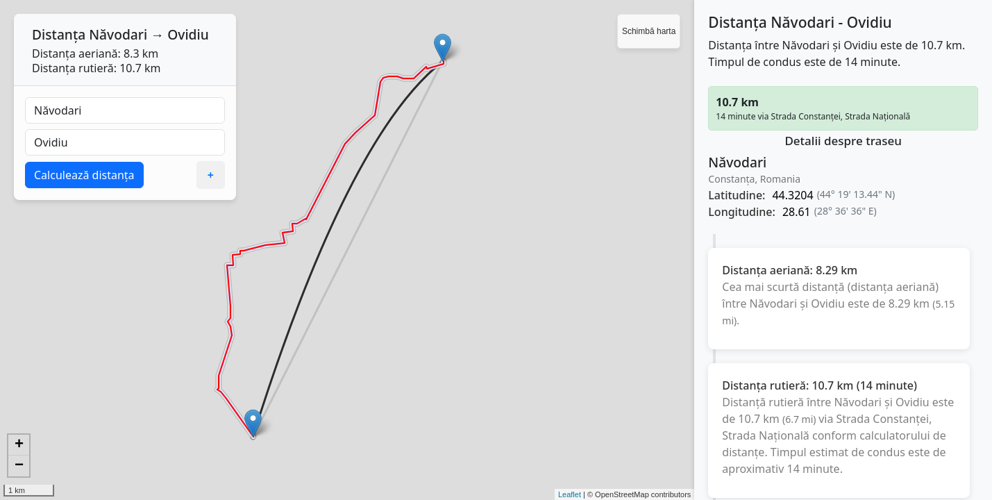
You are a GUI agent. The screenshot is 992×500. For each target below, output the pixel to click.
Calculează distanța (84, 175)
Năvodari (118, 34)
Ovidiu (187, 34)
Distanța (58, 34)
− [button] (19, 466)
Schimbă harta (648, 31)
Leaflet (569, 494)
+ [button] (19, 445)
